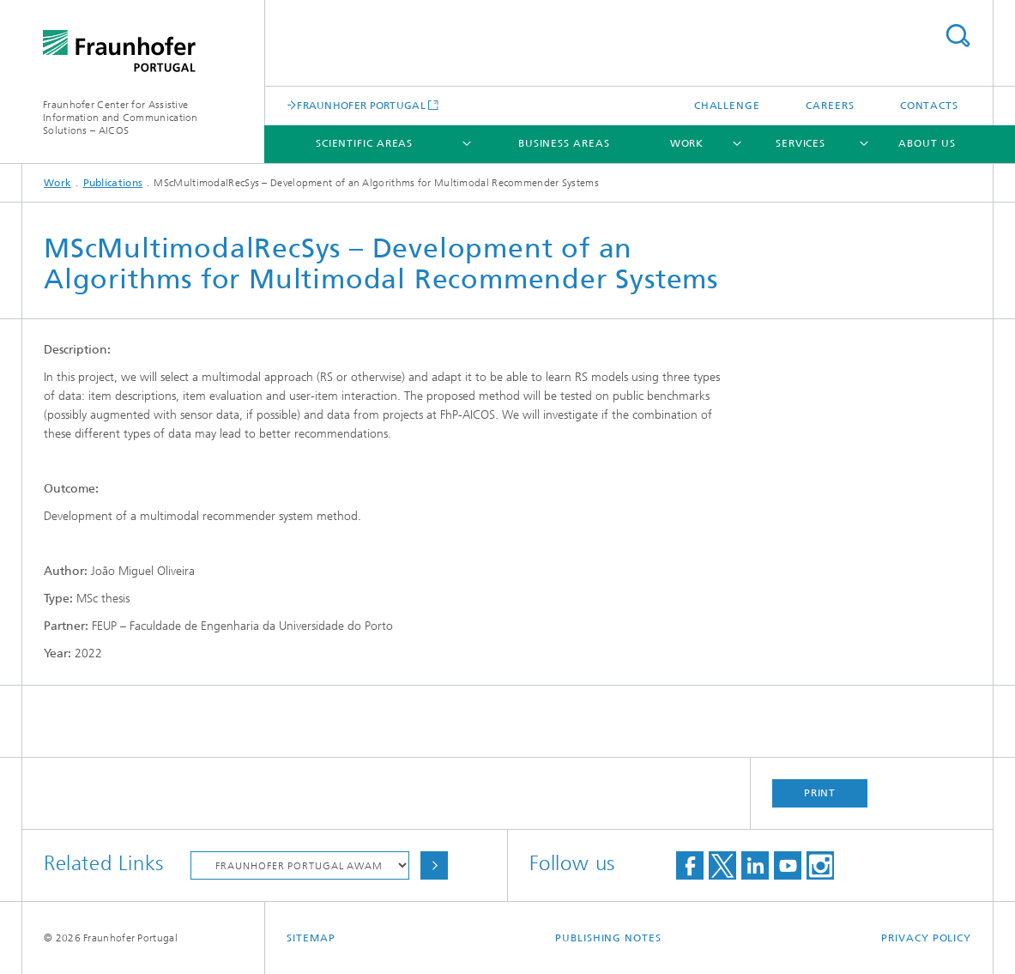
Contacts (929, 106)
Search (957, 35)
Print (820, 793)
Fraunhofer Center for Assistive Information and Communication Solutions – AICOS (120, 117)
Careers (830, 106)
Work (687, 143)
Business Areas (564, 143)
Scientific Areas (364, 143)
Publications (113, 183)
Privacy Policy (926, 938)
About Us (926, 143)
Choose (434, 865)
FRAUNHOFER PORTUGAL (361, 105)
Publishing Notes (608, 938)
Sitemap (311, 938)
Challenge (727, 106)
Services (800, 143)
